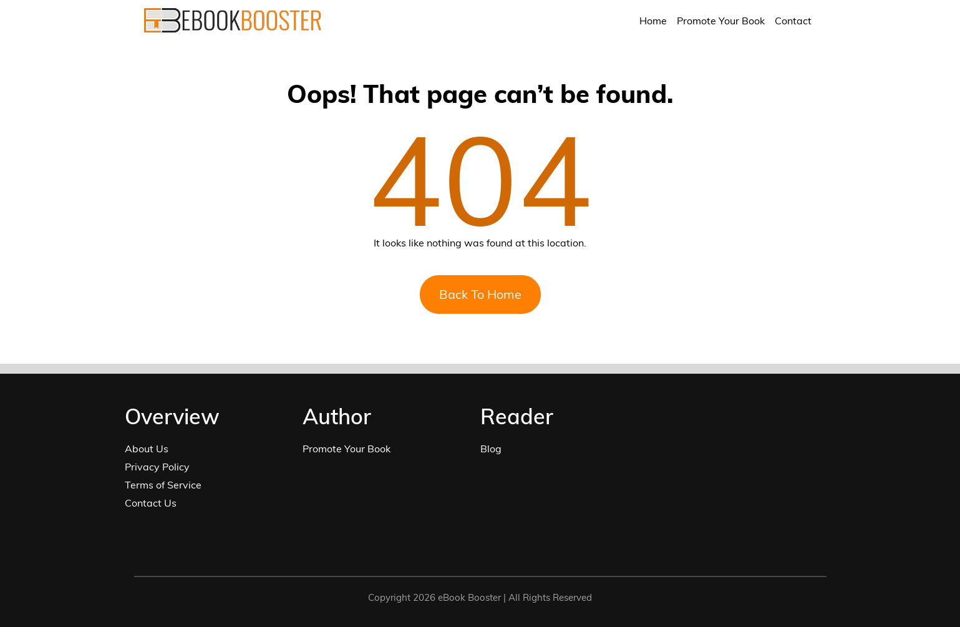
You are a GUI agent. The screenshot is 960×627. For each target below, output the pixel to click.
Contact (793, 20)
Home (653, 20)
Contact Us (151, 503)
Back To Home (480, 294)
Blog (491, 448)
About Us (146, 448)
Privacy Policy (157, 466)
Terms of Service (163, 485)
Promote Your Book (721, 20)
